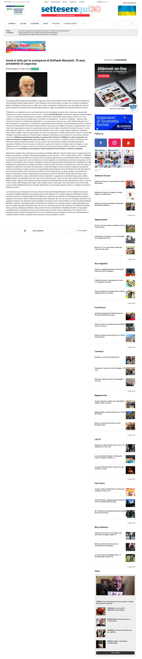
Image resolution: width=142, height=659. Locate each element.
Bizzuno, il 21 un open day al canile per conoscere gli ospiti (108, 248)
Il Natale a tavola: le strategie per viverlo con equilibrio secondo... (109, 281)
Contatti (81, 2)
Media (65, 2)
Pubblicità (72, 2)
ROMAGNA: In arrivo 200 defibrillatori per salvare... (116, 609)
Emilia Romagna (11, 69)
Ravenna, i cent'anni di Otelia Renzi (107, 357)
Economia (35, 24)
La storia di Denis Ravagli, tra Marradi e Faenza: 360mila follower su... (108, 457)
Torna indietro (81, 230)
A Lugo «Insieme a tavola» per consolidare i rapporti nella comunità (110, 402)
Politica (55, 24)
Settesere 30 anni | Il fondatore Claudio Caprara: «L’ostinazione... (108, 193)
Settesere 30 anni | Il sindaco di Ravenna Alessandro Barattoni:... (109, 204)
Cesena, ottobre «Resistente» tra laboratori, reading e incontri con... (110, 490)
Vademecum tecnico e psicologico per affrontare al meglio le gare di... (108, 534)
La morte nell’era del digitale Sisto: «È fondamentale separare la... (108, 556)
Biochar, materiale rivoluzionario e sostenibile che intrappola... (107, 545)
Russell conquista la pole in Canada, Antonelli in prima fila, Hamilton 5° (38, 32)
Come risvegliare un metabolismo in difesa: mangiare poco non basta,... (110, 292)
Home (46, 2)
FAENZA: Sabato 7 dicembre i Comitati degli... (117, 642)
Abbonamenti (55, 2)
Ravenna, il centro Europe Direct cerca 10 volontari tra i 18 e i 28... (109, 446)
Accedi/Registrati (129, 3)
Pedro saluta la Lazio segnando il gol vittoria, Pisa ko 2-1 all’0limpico (38, 34)
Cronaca (11, 24)
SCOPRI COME (103, 76)
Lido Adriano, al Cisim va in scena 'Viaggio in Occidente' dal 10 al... (109, 237)
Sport (45, 24)
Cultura (23, 24)
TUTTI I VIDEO (115, 653)
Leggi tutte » (132, 215)
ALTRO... (84, 24)
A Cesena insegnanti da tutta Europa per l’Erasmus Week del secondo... (109, 314)
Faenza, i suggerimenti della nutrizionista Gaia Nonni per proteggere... (109, 270)
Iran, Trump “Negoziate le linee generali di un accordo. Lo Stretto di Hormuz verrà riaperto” (44, 31)
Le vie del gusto (70, 24)
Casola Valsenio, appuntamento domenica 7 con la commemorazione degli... (110, 501)
